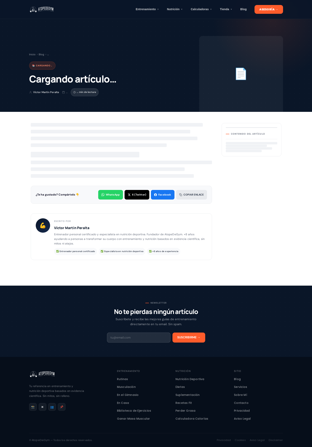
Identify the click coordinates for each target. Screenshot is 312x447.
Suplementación (187, 395)
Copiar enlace (191, 194)
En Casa (123, 403)
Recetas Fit (183, 403)
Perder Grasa (185, 411)
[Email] (138, 338)
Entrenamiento (147, 9)
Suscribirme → (188, 337)
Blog (243, 9)
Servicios (240, 387)
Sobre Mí (240, 395)
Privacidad (242, 411)
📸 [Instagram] (33, 407)
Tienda (226, 9)
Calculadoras (201, 9)
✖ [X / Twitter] (42, 407)
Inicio (32, 54)
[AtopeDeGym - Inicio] (42, 380)
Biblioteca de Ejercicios (134, 411)
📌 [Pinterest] (61, 407)
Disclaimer (276, 440)
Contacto (241, 403)
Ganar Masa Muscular (133, 419)
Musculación (126, 387)
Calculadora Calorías (191, 419)
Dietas (180, 387)
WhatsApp (110, 194)
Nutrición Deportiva (189, 379)
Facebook (162, 194)
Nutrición (175, 9)
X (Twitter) (137, 194)
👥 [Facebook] (52, 407)
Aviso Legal (242, 419)
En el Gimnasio (128, 395)
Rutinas (122, 379)
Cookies (240, 440)
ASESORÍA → (268, 9)
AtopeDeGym (41, 440)
